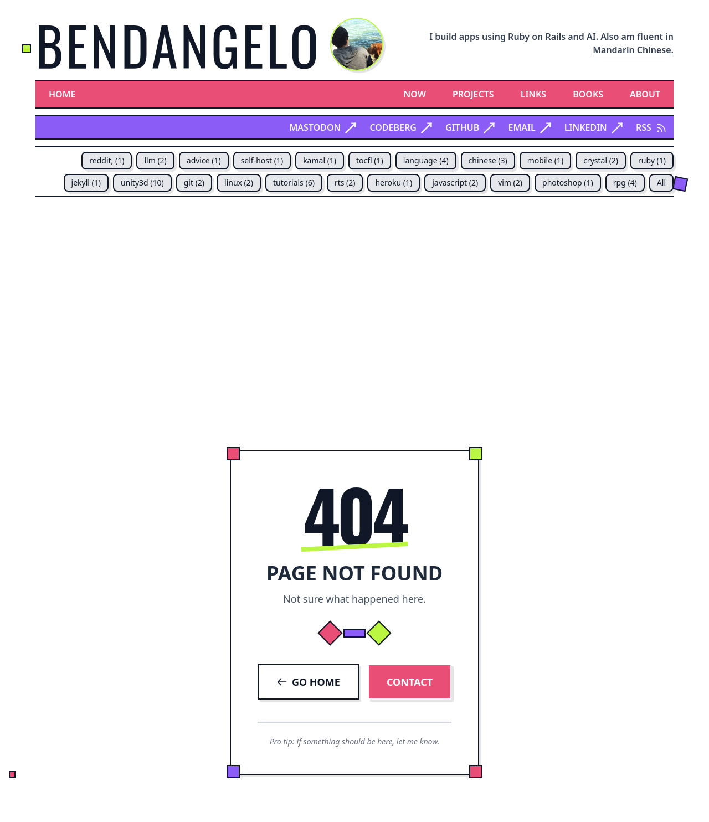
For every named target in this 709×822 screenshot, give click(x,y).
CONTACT (410, 682)
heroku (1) (393, 182)
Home (62, 94)
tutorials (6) (294, 182)
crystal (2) (600, 160)
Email (529, 127)
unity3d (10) (142, 182)
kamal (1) (319, 160)
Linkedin (593, 127)
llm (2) (155, 160)
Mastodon (322, 127)
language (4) (426, 160)
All (661, 182)
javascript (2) (455, 182)
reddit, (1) (106, 160)
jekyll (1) (86, 182)
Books (588, 94)
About (645, 94)
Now (415, 94)
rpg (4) (625, 182)
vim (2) (510, 182)
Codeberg (400, 127)
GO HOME (308, 682)
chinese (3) (488, 160)
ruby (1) (652, 160)
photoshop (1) (567, 182)
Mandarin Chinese (632, 50)
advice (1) (204, 160)
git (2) (194, 182)
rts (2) (345, 182)
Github (470, 127)
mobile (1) (545, 160)
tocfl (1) (369, 160)
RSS (651, 127)
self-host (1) (262, 160)
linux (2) (238, 182)
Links (534, 94)
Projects (473, 94)
